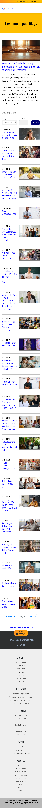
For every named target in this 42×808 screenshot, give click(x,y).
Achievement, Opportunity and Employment (20, 697)
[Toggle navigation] (37, 8)
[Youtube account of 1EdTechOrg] (24, 645)
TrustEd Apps (20, 675)
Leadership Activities (20, 772)
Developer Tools (21, 722)
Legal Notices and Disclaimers (25, 803)
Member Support (20, 728)
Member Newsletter (21, 731)
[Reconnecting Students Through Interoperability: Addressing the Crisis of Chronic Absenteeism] (21, 50)
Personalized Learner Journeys (21, 703)
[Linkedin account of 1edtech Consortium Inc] (17, 645)
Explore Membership (32, 2)
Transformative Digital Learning (20, 694)
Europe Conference (21, 750)
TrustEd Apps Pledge (20, 678)
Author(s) (22, 119)
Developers (21, 672)
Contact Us (21, 681)
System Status (21, 734)
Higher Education (21, 669)
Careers (21, 791)
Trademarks (17, 802)
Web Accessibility (28, 802)
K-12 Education (21, 665)
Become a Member (21, 662)
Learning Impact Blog (21, 778)
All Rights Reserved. (30, 800)
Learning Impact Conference (21, 747)
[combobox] (11, 122)
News (20, 784)
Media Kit (20, 787)
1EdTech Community (21, 719)
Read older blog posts (21, 627)
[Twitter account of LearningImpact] (21, 645)
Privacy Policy (8, 802)
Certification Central (20, 725)
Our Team (20, 765)
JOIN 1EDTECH (21, 633)
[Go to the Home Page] (8, 8)
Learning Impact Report (21, 775)
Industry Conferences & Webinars (21, 753)
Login (20, 2)
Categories (6, 119)
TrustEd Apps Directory (21, 715)
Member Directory (21, 768)
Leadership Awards (21, 781)
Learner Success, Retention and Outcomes (21, 700)
